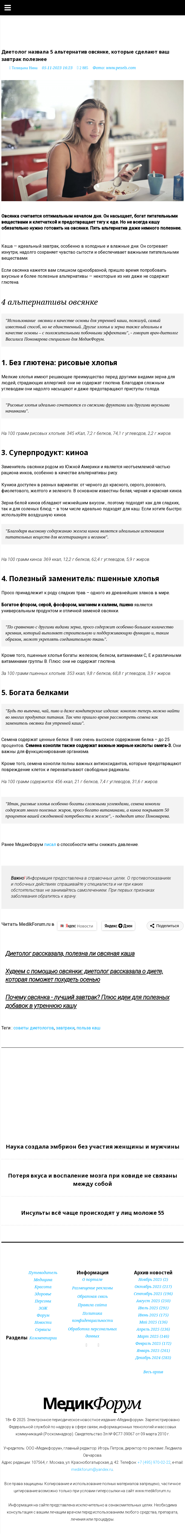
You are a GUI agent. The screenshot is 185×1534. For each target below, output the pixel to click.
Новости (43, 1322)
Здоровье (43, 1293)
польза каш (88, 1028)
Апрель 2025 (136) (153, 1329)
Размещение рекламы (92, 1287)
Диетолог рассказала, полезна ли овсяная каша (70, 953)
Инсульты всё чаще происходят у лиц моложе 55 (92, 1212)
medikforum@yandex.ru (92, 1469)
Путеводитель (43, 1272)
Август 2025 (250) (153, 1300)
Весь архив (153, 1371)
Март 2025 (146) (153, 1336)
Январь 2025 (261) (153, 1350)
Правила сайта (92, 1304)
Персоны (43, 1301)
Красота (43, 1286)
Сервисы (43, 1329)
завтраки (65, 1028)
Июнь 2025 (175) (153, 1315)
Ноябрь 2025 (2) (153, 1279)
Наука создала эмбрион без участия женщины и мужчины (93, 1146)
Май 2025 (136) (153, 1322)
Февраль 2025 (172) (153, 1343)
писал (50, 844)
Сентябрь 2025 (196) (153, 1293)
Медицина (43, 1279)
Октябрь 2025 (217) (153, 1286)
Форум (43, 1315)
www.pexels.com (121, 67)
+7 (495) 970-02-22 (154, 1462)
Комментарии (43, 1337)
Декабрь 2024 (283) (153, 1357)
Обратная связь (92, 1296)
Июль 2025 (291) (153, 1307)
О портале (92, 1279)
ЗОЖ (43, 1308)
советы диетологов (33, 1028)
